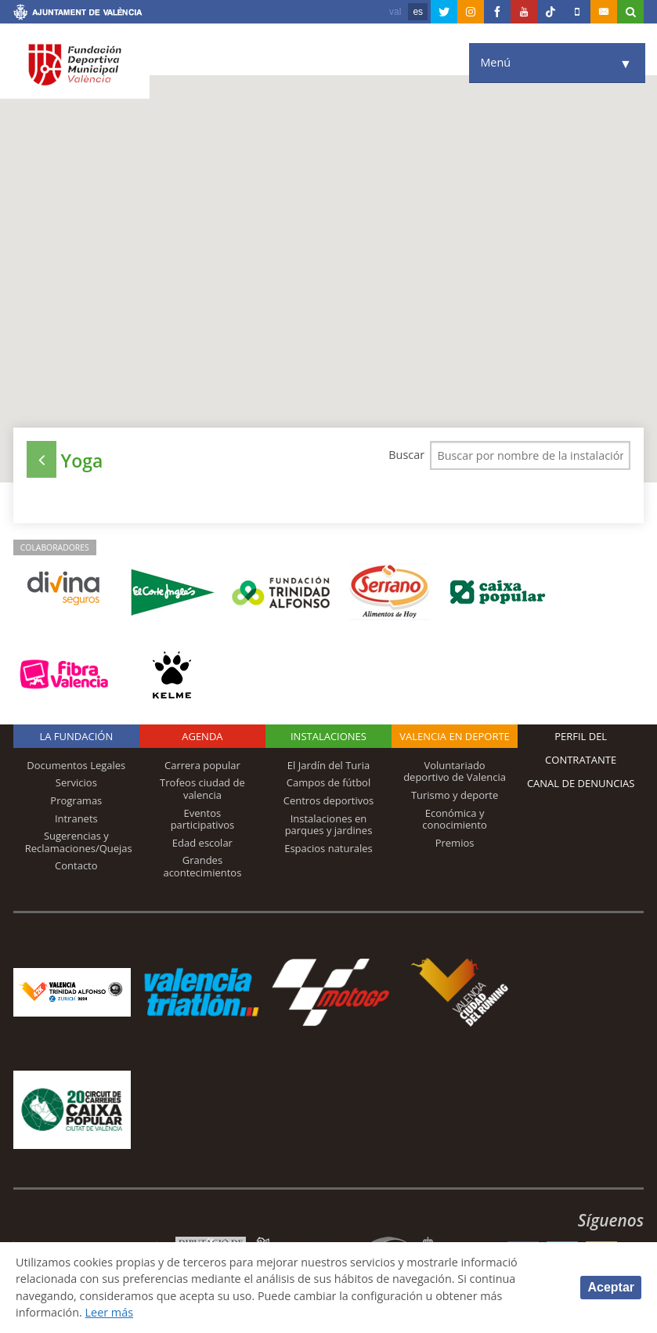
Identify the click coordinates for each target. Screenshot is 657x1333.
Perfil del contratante (580, 748)
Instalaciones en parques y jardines (329, 824)
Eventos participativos (203, 819)
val (395, 11)
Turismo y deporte (454, 795)
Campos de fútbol (328, 782)
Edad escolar (202, 843)
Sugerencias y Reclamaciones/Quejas (78, 842)
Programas (76, 800)
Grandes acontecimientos (202, 866)
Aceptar (610, 1287)
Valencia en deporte (454, 736)
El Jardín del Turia (328, 765)
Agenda (202, 736)
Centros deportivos (328, 800)
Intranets (76, 818)
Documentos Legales (76, 765)
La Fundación (76, 736)
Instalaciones (328, 736)
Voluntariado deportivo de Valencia (454, 771)
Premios (455, 843)
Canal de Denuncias (581, 783)
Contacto (76, 865)
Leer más (109, 1312)
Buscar (405, 454)
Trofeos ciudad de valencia (202, 788)
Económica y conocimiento (454, 819)
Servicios (76, 782)
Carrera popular (202, 765)
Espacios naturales (328, 848)
